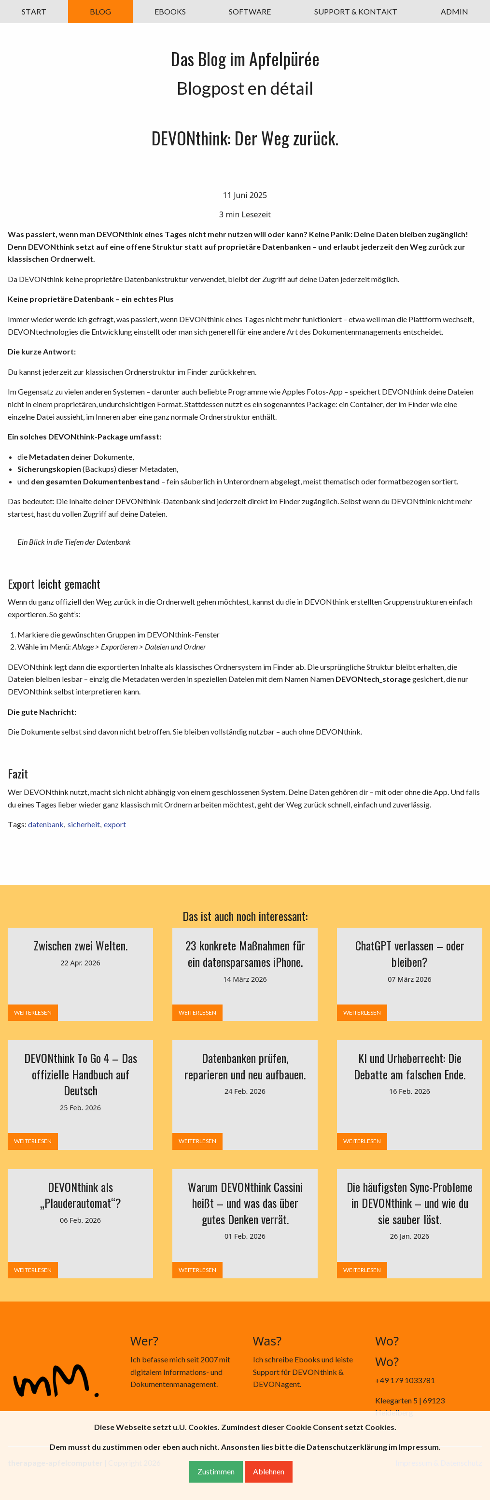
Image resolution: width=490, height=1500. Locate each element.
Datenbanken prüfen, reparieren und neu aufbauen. (245, 1066)
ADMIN (454, 11)
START (34, 11)
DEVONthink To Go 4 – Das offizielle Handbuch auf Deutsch (80, 1074)
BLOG (100, 11)
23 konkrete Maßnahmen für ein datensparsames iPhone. (245, 953)
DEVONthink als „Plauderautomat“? (80, 1195)
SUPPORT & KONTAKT (355, 11)
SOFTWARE (250, 11)
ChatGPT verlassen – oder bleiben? (409, 953)
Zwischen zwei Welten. (80, 945)
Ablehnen (268, 1471)
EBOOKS (170, 11)
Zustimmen (216, 1471)
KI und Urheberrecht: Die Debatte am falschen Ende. (409, 1066)
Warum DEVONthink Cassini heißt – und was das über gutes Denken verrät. (245, 1203)
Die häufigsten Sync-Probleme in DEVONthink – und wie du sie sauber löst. (410, 1203)
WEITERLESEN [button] (33, 1012)
